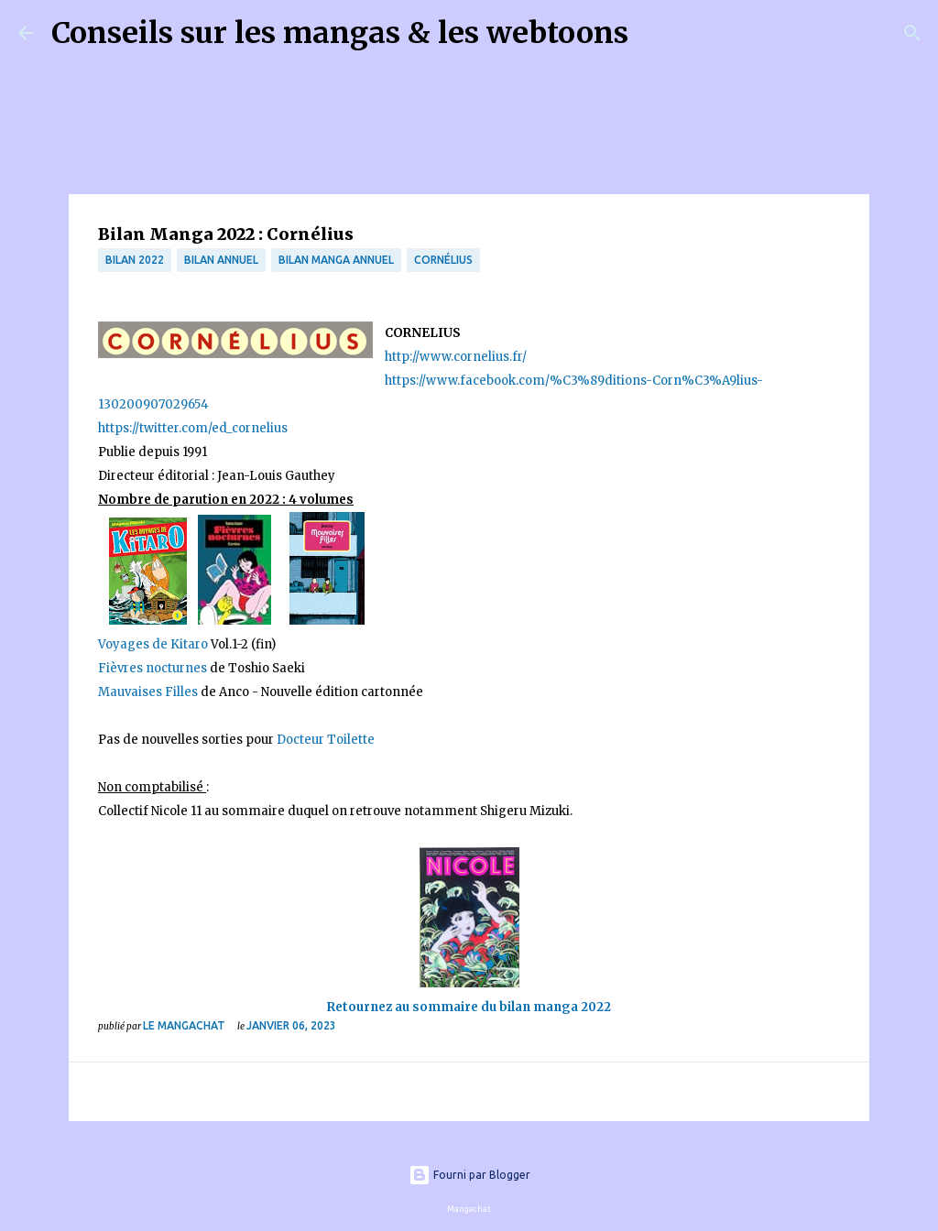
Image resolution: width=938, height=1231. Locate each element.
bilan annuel (221, 260)
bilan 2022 (134, 260)
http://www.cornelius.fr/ (456, 357)
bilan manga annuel (336, 260)
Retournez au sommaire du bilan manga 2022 (469, 1007)
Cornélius (443, 260)
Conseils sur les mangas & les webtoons (339, 33)
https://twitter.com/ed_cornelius (193, 428)
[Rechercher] (654, 33)
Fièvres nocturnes (154, 668)
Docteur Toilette (324, 739)
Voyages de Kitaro (153, 644)
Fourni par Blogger (469, 1175)
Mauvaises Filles (148, 692)
